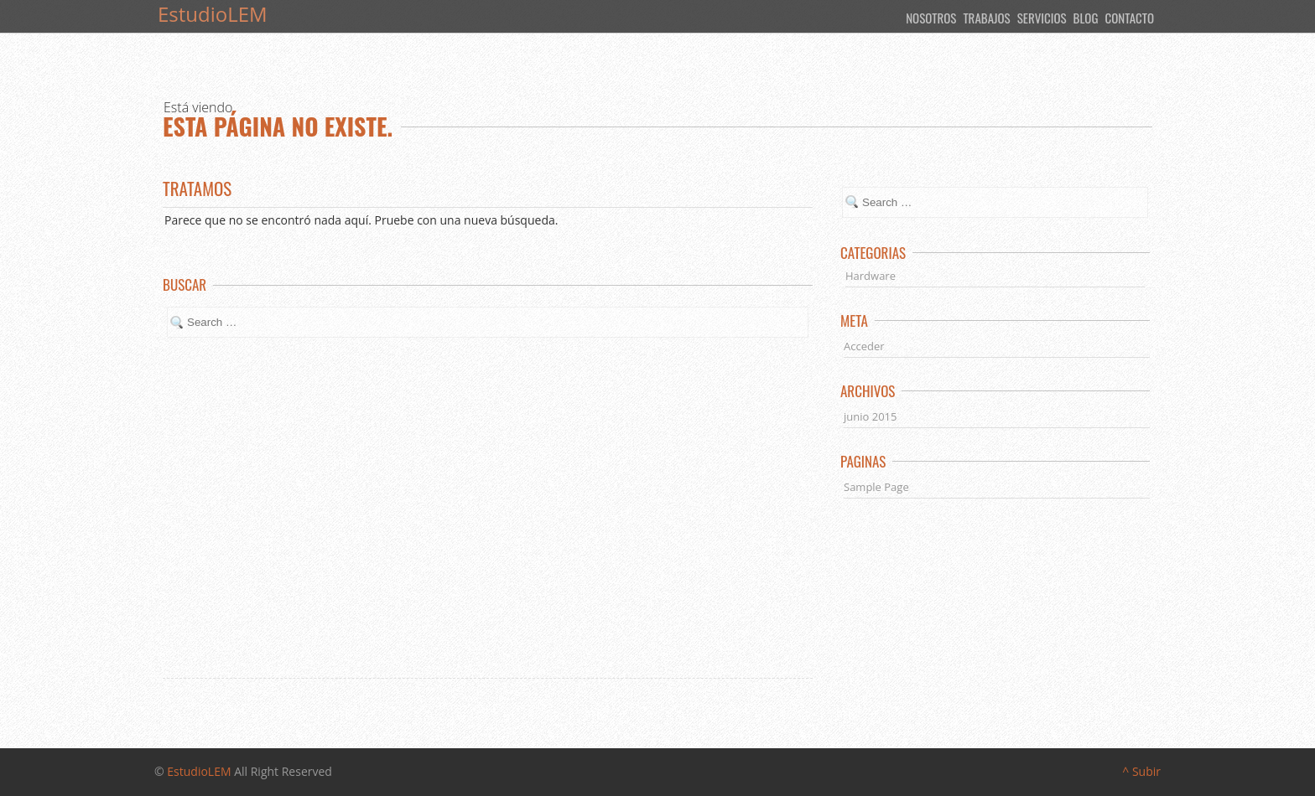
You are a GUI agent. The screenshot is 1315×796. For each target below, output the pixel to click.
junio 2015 (870, 416)
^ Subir (1141, 771)
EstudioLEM (199, 771)
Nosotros (931, 17)
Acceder (864, 346)
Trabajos (986, 17)
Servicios (1042, 17)
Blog (1086, 17)
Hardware (870, 275)
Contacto (1129, 17)
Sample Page (876, 486)
